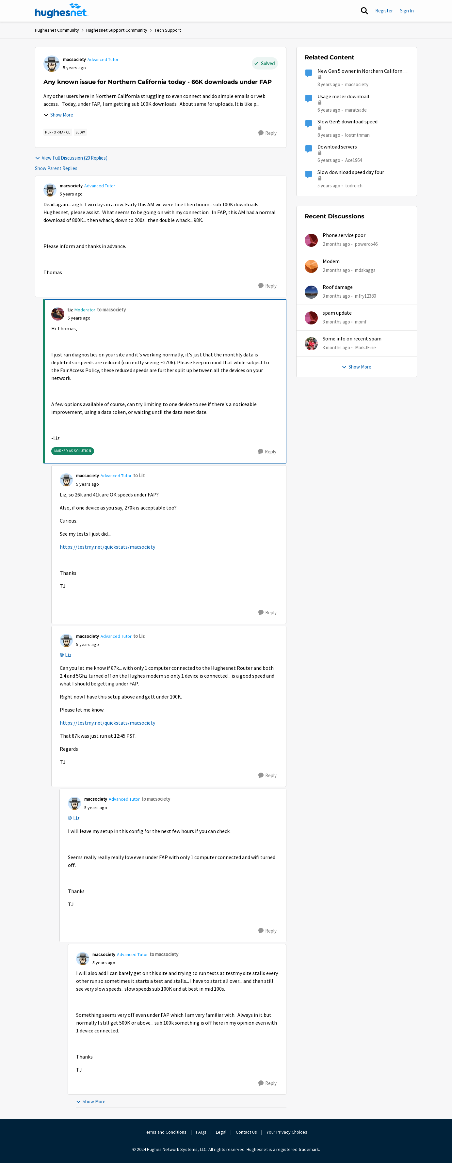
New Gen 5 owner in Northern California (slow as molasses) (361, 71)
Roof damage (338, 287)
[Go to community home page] (62, 10)
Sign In (407, 11)
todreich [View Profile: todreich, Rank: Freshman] (354, 185)
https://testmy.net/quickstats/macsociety (107, 547)
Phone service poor (344, 235)
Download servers (337, 147)
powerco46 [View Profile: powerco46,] (366, 244)
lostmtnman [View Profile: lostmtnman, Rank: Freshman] (357, 135)
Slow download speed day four (350, 172)
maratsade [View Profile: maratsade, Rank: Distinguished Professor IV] (356, 109)
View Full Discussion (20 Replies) (71, 158)
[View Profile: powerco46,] (311, 240)
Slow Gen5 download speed (347, 121)
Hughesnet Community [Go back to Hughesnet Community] (57, 30)
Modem (331, 261)
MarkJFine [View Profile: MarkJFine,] (365, 347)
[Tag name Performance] (57, 132)
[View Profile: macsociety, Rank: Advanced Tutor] (51, 63)
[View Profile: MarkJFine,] (311, 343)
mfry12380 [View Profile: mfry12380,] (365, 296)
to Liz (139, 475)
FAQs (201, 1132)
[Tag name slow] (80, 132)
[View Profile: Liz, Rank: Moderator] (57, 314)
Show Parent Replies (56, 168)
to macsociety (111, 309)
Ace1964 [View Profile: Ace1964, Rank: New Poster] (353, 160)
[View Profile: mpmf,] (311, 317)
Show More (58, 115)
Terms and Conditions (165, 1132)
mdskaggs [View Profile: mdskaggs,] (365, 270)
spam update (337, 313)
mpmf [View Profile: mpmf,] (361, 322)
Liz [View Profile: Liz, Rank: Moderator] (70, 310)
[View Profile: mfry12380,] (311, 292)
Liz (68, 655)
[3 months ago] (336, 296)
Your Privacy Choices (287, 1132)
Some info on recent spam (352, 339)
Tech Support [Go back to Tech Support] (167, 30)
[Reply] (267, 133)
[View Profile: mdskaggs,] (311, 266)
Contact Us (246, 1132)
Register (384, 11)
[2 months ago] (336, 244)
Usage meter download (343, 96)
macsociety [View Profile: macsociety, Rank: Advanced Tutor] (74, 59)
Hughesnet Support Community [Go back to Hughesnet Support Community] (116, 30)
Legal (221, 1132)
